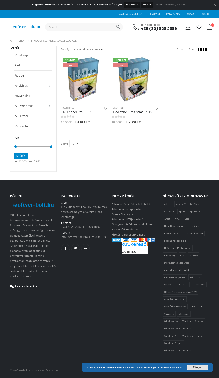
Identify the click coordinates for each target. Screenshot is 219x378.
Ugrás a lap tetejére (23, 286)
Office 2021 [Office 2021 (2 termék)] (199, 284)
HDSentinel (67, 107)
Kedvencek (173, 14)
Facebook (65, 248)
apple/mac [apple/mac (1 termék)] (196, 211)
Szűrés (21, 156)
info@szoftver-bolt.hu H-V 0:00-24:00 (84, 237)
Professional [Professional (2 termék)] (198, 306)
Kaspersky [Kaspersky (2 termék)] (170, 255)
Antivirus (21, 86)
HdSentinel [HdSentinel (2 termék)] (196, 225)
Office (147, 4)
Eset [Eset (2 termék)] (186, 218)
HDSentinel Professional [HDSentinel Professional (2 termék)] (177, 247)
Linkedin (85, 248)
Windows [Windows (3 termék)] (184, 313)
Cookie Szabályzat (123, 214)
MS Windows (24, 106)
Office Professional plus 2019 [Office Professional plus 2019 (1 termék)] (180, 291)
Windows (132, 4)
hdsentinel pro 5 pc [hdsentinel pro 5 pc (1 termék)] (175, 240)
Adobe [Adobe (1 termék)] (167, 204)
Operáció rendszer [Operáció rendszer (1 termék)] (174, 299)
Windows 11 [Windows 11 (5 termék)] (171, 335)
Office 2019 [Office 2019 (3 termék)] (182, 284)
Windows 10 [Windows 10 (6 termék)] (171, 321)
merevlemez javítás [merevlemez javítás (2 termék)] (174, 277)
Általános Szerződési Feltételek (131, 204)
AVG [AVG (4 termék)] (177, 218)
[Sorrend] (89, 49)
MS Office (22, 116)
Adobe (19, 75)
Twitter (75, 248)
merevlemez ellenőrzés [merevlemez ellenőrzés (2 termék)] (176, 262)
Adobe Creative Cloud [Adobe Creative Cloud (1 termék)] (188, 204)
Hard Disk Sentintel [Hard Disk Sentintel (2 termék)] (175, 225)
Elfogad (197, 367)
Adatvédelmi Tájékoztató (128, 209)
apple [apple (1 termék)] (182, 211)
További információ (171, 367)
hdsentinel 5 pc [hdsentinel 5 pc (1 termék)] (172, 233)
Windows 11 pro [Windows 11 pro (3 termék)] (173, 343)
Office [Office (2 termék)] (167, 284)
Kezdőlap (21, 55)
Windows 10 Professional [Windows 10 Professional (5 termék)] (178, 328)
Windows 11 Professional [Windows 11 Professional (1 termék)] (178, 350)
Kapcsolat (22, 126)
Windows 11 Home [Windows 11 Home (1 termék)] (192, 335)
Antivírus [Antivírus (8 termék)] (169, 211)
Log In (205, 14)
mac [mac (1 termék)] (182, 255)
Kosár (190, 14)
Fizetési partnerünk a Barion (130, 234)
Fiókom (155, 14)
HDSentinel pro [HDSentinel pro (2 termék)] (194, 233)
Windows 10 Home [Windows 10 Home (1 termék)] (192, 321)
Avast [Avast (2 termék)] (167, 218)
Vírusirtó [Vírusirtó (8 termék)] (169, 313)
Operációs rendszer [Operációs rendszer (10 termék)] (175, 306)
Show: (180, 49)
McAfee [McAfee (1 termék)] (194, 255)
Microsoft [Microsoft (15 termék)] (195, 277)
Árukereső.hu (129, 252)
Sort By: (65, 49)
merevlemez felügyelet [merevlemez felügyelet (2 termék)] (176, 269)
